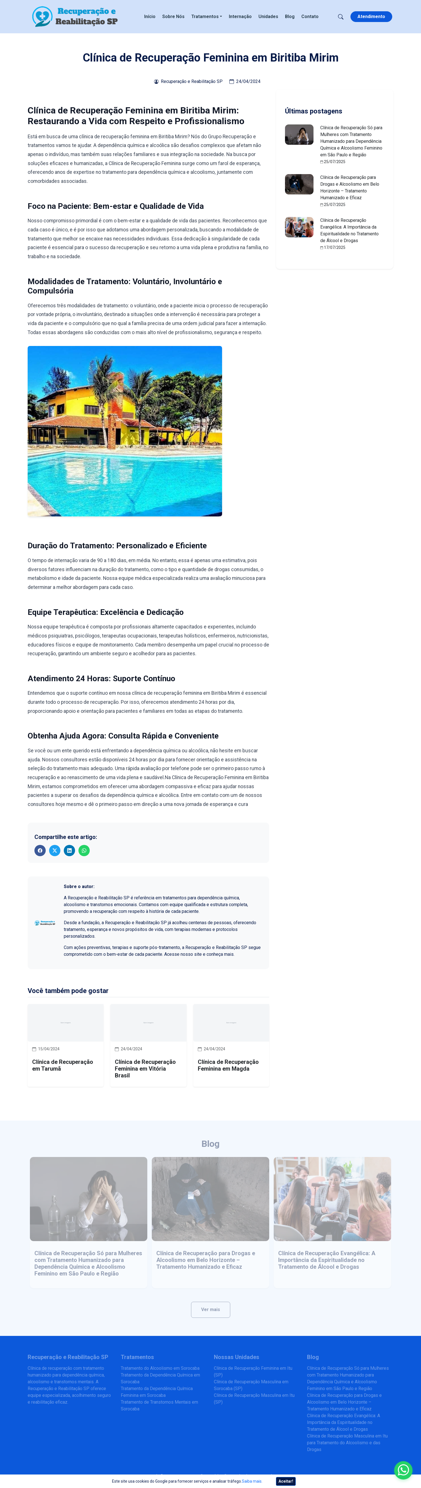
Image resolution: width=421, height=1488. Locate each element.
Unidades (268, 16)
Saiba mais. (252, 1481)
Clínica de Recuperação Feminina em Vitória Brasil (145, 1069)
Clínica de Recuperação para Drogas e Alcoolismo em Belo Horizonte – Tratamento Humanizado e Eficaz (205, 1260)
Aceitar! (286, 1481)
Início (149, 16)
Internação (240, 16)
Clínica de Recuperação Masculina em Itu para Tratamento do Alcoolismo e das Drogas (347, 1442)
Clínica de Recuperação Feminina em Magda (228, 1065)
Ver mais (210, 1309)
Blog (290, 16)
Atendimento (371, 16)
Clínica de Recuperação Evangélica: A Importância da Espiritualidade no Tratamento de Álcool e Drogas (326, 1260)
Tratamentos (205, 16)
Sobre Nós (173, 16)
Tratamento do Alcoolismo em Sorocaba (160, 1368)
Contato (310, 16)
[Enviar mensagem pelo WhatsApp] (403, 1470)
